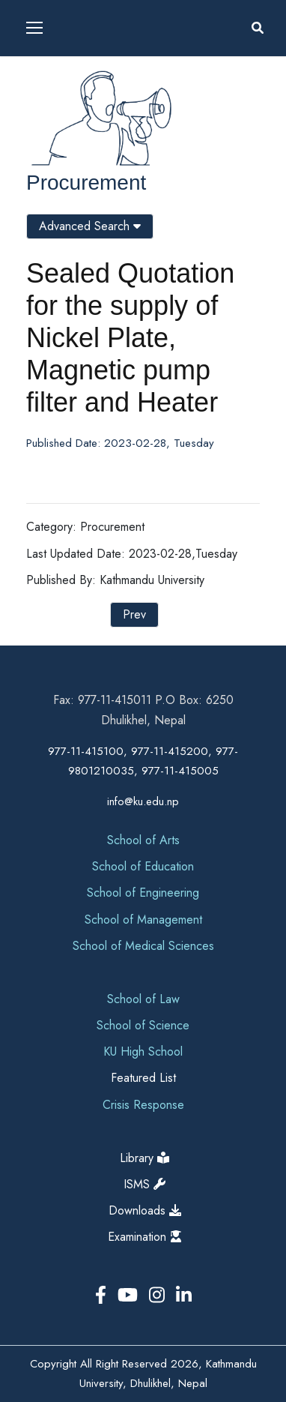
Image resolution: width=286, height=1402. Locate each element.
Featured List (143, 1077)
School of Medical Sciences (143, 945)
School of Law (143, 999)
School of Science (143, 1025)
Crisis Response (143, 1104)
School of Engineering (143, 892)
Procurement (86, 182)
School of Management (143, 919)
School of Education (143, 866)
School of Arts (143, 840)
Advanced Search (90, 226)
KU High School (143, 1051)
